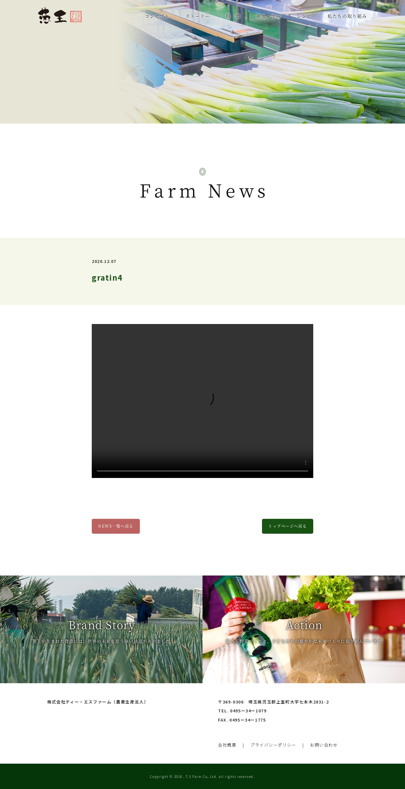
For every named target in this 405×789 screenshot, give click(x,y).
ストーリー (197, 16)
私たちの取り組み (347, 16)
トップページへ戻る (287, 526)
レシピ (304, 16)
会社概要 (227, 744)
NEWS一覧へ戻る (116, 526)
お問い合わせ (324, 744)
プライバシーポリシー (273, 744)
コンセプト (157, 16)
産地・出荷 (268, 16)
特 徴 (233, 16)
